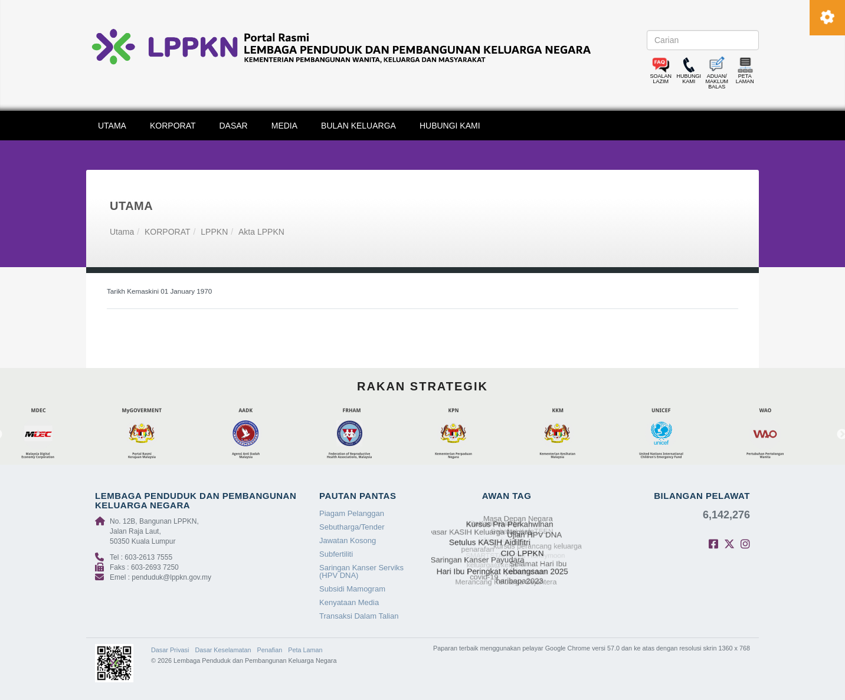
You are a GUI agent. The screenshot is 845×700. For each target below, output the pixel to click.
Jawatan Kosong (347, 540)
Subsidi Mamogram (352, 588)
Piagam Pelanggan (351, 513)
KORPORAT (173, 125)
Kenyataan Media (349, 602)
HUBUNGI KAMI (450, 125)
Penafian (270, 649)
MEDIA (284, 125)
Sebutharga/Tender (352, 526)
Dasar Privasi (170, 649)
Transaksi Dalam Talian (358, 616)
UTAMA (112, 125)
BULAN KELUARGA (358, 125)
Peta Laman (305, 649)
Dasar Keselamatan (223, 649)
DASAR (234, 125)
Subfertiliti (336, 554)
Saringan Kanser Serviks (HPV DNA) (361, 571)
